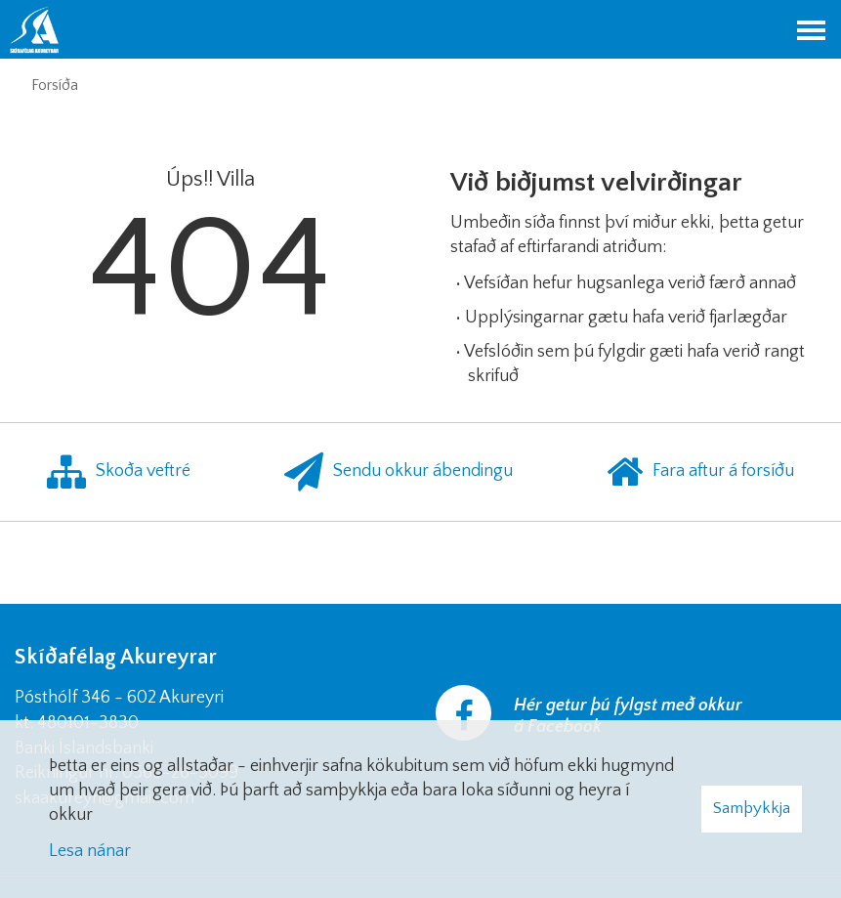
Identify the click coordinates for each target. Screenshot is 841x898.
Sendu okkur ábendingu (398, 472)
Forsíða (54, 85)
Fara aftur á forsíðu (700, 472)
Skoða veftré (118, 472)
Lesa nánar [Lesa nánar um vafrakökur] (90, 851)
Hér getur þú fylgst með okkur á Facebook (628, 716)
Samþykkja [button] (751, 808)
